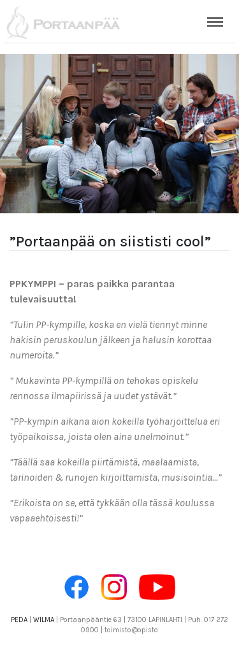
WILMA (43, 620)
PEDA (19, 620)
